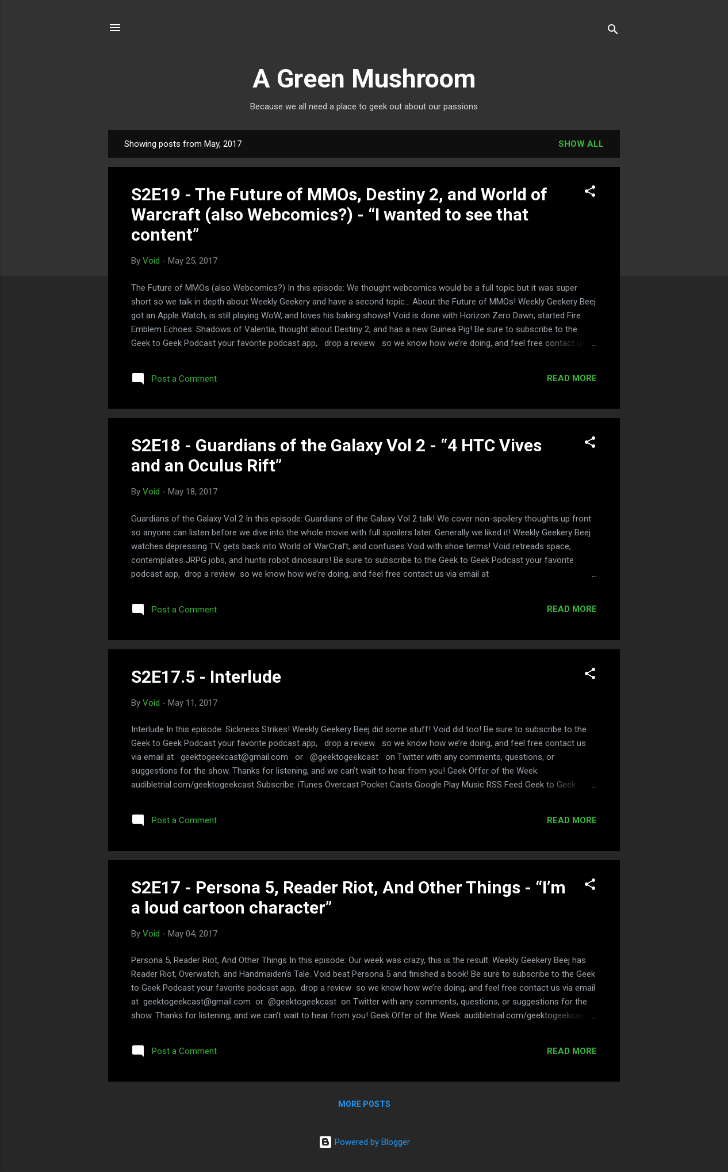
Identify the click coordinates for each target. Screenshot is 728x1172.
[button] (590, 193)
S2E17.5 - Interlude (206, 677)
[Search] (613, 31)
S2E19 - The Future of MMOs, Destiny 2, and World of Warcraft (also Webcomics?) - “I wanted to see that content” (339, 214)
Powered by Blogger (364, 1142)
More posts (364, 1104)
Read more (572, 378)
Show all (581, 144)
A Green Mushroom (364, 78)
